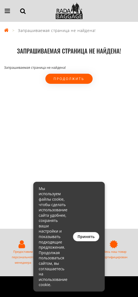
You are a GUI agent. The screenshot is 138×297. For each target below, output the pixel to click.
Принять (86, 236)
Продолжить (69, 78)
